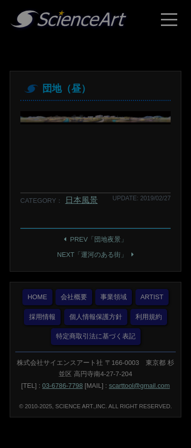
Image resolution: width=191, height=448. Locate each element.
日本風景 (81, 200)
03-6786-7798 (62, 385)
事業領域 (113, 297)
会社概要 (74, 297)
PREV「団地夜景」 (99, 239)
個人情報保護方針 (95, 317)
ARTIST (152, 297)
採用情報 (42, 317)
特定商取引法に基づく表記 (95, 336)
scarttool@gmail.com (139, 385)
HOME (37, 297)
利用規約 (148, 317)
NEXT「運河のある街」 (92, 254)
